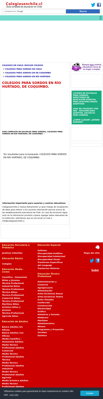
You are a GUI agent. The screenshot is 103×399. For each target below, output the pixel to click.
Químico (42, 335)
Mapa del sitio (92, 253)
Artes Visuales (46, 299)
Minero (41, 326)
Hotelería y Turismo (49, 314)
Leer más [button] (13, 395)
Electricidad (44, 308)
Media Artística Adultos (15, 380)
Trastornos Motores (48, 268)
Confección (44, 302)
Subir (95, 270)
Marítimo (43, 320)
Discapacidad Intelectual (51, 256)
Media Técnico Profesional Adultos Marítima (13, 386)
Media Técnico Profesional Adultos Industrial (13, 366)
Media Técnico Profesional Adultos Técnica (13, 357)
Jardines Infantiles (12, 253)
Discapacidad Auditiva (50, 253)
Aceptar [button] (89, 393)
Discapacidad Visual (49, 259)
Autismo (42, 250)
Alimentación (45, 290)
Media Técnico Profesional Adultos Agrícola (13, 375)
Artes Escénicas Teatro (50, 297)
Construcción (45, 305)
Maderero (43, 317)
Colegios (7, 264)
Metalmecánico (46, 323)
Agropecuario (45, 288)
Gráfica (42, 311)
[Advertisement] (51, 40)
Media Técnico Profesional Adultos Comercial (13, 348)
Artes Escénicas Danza (50, 293)
